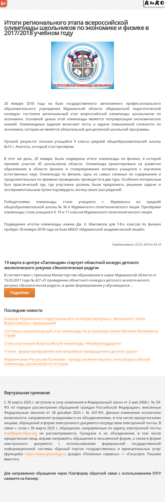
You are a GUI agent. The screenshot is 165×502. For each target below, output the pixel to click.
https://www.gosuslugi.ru (45, 454)
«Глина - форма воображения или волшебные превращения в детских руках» (70, 351)
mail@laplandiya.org (20, 433)
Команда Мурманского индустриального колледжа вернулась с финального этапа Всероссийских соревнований (74, 320)
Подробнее (19, 292)
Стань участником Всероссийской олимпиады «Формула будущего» (62, 343)
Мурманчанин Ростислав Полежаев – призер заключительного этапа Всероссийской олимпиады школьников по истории (77, 361)
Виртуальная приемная (27, 393)
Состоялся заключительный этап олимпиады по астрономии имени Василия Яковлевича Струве (81, 333)
